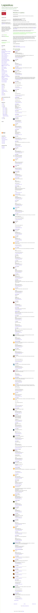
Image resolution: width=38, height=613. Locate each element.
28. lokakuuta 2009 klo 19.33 (18, 368)
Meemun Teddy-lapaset (4, 61)
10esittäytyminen (4, 90)
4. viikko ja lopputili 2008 (4, 139)
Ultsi (15, 392)
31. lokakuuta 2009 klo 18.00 (18, 540)
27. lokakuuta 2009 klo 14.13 (18, 122)
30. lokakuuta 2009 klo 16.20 (18, 484)
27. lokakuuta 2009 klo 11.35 (18, 65)
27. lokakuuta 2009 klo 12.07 (18, 79)
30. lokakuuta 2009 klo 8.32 (18, 433)
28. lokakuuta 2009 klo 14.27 (18, 326)
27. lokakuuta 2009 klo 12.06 (18, 74)
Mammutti (16, 50)
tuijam (16, 81)
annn (15, 519)
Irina (15, 260)
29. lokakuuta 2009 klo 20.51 (18, 421)
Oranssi (16, 89)
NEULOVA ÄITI (17, 449)
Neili (15, 355)
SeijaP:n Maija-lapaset (4, 68)
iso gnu (16, 241)
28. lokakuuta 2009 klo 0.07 (18, 272)
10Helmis (3, 86)
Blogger (23, 611)
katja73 (16, 377)
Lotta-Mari (16, 500)
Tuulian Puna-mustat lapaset (5, 75)
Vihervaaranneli (17, 485)
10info (2, 92)
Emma (16, 200)
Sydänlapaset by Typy (4, 70)
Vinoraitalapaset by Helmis (5, 79)
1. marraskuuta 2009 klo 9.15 (18, 578)
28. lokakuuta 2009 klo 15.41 (18, 332)
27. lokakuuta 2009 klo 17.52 (18, 212)
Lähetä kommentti (16, 600)
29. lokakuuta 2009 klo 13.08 (18, 396)
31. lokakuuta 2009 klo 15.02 (18, 530)
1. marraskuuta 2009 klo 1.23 (18, 554)
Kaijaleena (16, 311)
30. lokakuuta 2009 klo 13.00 (18, 453)
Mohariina (16, 229)
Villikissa (16, 207)
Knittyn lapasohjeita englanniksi (5, 59)
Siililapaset (3, 69)
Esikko (16, 535)
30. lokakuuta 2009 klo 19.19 (18, 505)
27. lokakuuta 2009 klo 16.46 (18, 169)
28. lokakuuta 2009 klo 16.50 (18, 339)
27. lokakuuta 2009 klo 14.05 (18, 116)
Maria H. (16, 70)
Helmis (16, 114)
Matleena (16, 171)
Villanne (16, 165)
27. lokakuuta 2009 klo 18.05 (18, 219)
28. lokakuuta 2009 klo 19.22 (18, 361)
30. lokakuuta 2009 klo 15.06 (18, 478)
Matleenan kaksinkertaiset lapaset (6, 60)
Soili (15, 414)
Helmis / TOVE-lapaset (4, 54)
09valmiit (3, 85)
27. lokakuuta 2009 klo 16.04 (18, 157)
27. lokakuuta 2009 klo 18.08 (18, 227)
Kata (15, 59)
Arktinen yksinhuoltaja (18, 549)
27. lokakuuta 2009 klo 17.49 (18, 205)
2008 (3, 117)
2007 (3, 118)
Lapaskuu (7, 5)
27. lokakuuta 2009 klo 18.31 (18, 234)
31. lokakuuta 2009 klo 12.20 (18, 524)
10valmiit (3, 93)
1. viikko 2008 (3, 143)
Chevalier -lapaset (4, 50)
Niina (15, 154)
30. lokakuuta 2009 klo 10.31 (18, 447)
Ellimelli (16, 461)
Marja (15, 141)
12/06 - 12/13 (4, 107)
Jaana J (16, 247)
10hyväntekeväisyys (4, 91)
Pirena (16, 315)
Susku (16, 397)
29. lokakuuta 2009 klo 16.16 (18, 406)
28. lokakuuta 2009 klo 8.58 (18, 299)
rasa (15, 123)
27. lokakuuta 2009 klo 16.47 (18, 176)
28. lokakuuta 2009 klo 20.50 (18, 375)
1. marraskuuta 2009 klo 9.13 (18, 567)
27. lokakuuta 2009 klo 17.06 (18, 184)
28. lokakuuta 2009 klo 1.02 (18, 278)
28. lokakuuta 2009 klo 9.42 (18, 309)
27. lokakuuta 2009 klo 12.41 (18, 102)
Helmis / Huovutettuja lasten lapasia (6, 53)
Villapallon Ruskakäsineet (5, 78)
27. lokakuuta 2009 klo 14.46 (18, 134)
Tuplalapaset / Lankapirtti (4, 74)
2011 (3, 104)
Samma (16, 266)
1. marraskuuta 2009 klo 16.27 (18, 591)
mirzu (15, 428)
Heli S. (16, 348)
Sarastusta (16, 467)
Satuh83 (16, 97)
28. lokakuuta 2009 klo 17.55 (18, 353)
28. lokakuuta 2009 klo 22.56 (18, 382)
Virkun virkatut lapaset (4, 80)
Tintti (15, 363)
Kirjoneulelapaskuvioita (4, 58)
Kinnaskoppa (15, 28)
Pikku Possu (16, 341)
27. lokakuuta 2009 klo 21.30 (18, 253)
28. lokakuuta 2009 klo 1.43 (18, 286)
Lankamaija (16, 435)
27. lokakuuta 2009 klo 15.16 (18, 146)
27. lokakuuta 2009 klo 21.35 (18, 259)
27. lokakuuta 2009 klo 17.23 (18, 192)
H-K (15, 321)
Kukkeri (16, 307)
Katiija (16, 110)
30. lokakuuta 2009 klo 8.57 (18, 439)
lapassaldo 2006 (3, 138)
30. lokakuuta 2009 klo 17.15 (18, 492)
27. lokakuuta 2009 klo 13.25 (18, 112)
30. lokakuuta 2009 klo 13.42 (18, 472)
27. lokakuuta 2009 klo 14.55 (18, 139)
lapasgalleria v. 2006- (4, 137)
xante (15, 559)
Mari (15, 585)
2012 (3, 103)
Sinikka (16, 129)
